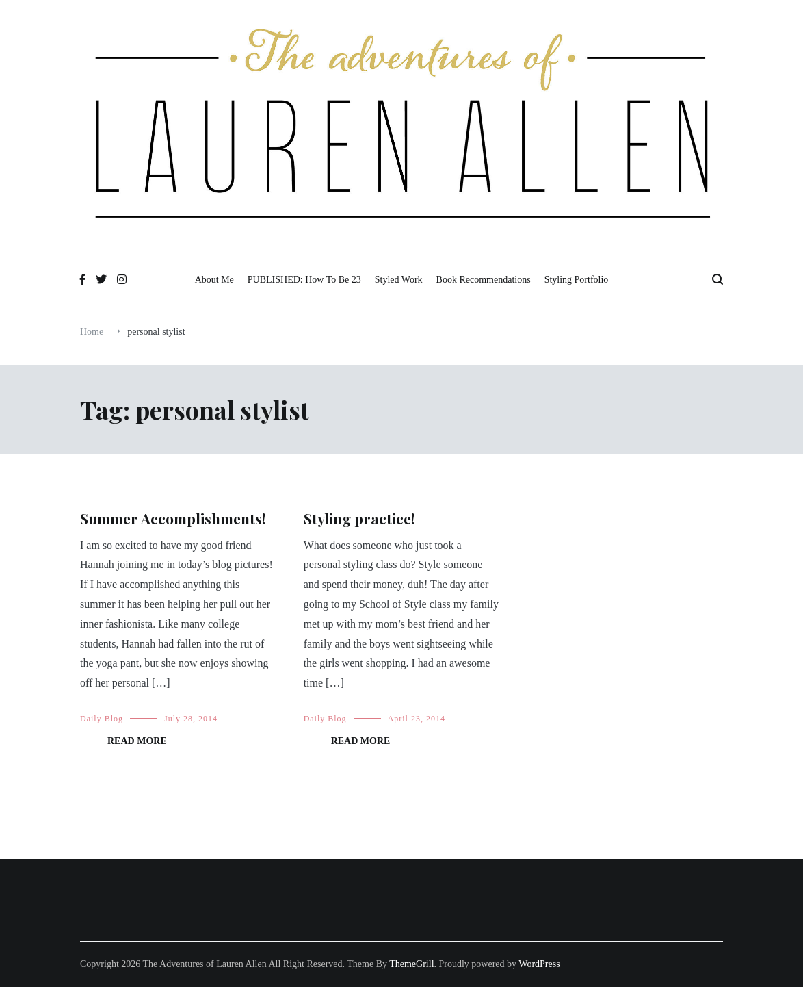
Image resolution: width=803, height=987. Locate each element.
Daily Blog (101, 718)
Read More (137, 741)
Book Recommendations (483, 279)
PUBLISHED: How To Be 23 (304, 279)
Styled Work (399, 279)
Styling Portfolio (576, 279)
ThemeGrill (411, 964)
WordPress (539, 964)
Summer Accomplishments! (172, 518)
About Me (214, 279)
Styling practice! (359, 518)
